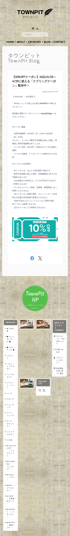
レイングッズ (11, 393)
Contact (59, 36)
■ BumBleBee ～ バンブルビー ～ (11, 447)
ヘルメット (11, 350)
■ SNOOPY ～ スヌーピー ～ (11, 493)
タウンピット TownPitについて (60, 333)
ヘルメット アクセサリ (11, 357)
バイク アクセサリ (10, 417)
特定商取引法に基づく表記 (60, 360)
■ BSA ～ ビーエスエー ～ (11, 469)
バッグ (9, 380)
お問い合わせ (60, 342)
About (21, 36)
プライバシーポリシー (60, 351)
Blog (47, 36)
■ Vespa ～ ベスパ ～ (10, 458)
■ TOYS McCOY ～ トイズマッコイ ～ (11, 434)
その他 (9, 424)
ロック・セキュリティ (11, 409)
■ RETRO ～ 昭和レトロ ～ (11, 504)
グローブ (10, 386)
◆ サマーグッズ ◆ (10, 343)
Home (10, 36)
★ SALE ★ (10, 324)
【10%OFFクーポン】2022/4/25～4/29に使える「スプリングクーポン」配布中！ (34, 76)
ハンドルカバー (11, 365)
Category (34, 36)
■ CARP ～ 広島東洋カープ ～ (10, 481)
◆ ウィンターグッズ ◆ (11, 333)
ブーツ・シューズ (11, 401)
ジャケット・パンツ (11, 373)
